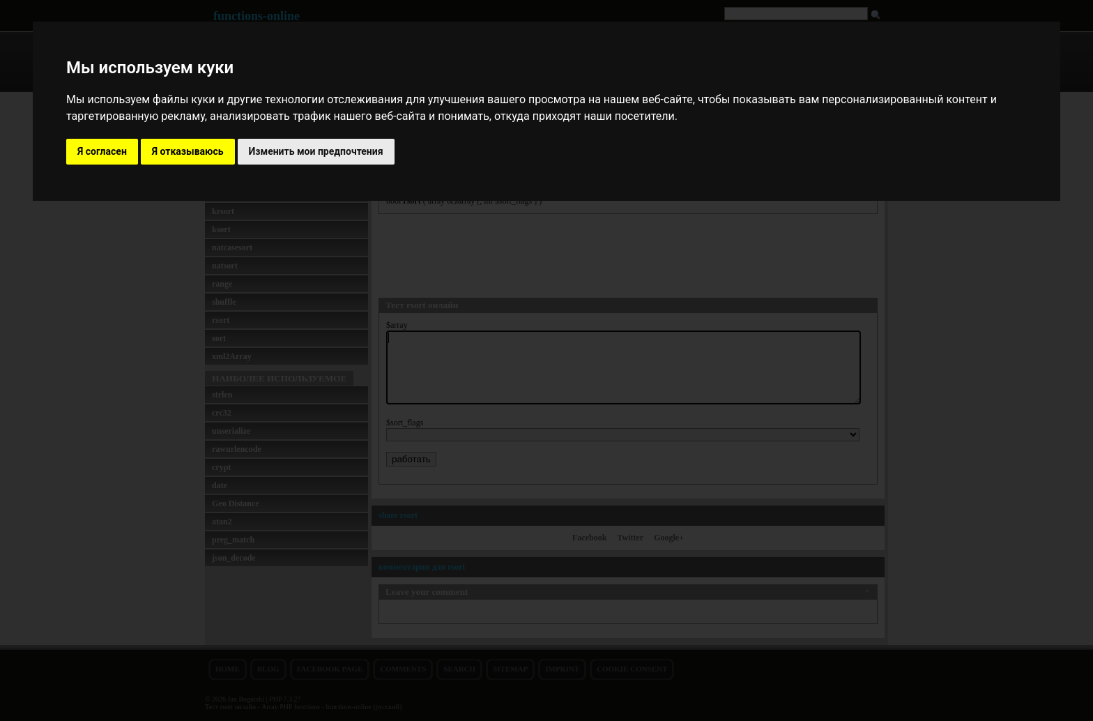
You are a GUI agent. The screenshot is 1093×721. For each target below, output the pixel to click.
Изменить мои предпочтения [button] (316, 151)
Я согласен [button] (102, 151)
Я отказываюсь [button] (188, 151)
